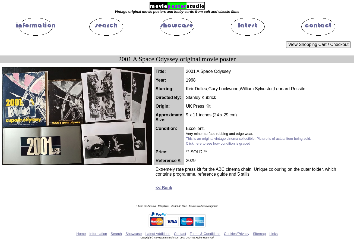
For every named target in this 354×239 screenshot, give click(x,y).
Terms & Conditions (205, 234)
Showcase (133, 234)
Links (273, 234)
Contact (180, 234)
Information (98, 234)
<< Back (164, 187)
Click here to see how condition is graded (218, 143)
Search (116, 234)
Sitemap (259, 234)
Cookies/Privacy (236, 234)
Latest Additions (157, 234)
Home (81, 234)
